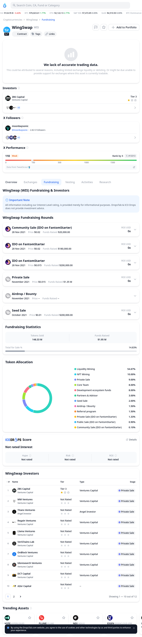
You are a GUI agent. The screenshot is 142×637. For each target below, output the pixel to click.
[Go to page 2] (14, 596)
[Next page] (20, 596)
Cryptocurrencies (12, 19)
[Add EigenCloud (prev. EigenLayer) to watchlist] (132, 617)
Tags (35, 34)
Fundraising (48, 19)
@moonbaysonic (20, 130)
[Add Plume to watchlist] (63, 617)
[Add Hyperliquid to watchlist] (29, 617)
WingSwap (32, 19)
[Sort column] (8, 482)
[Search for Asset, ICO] (70, 5)
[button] (71, 13)
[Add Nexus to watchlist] (98, 617)
